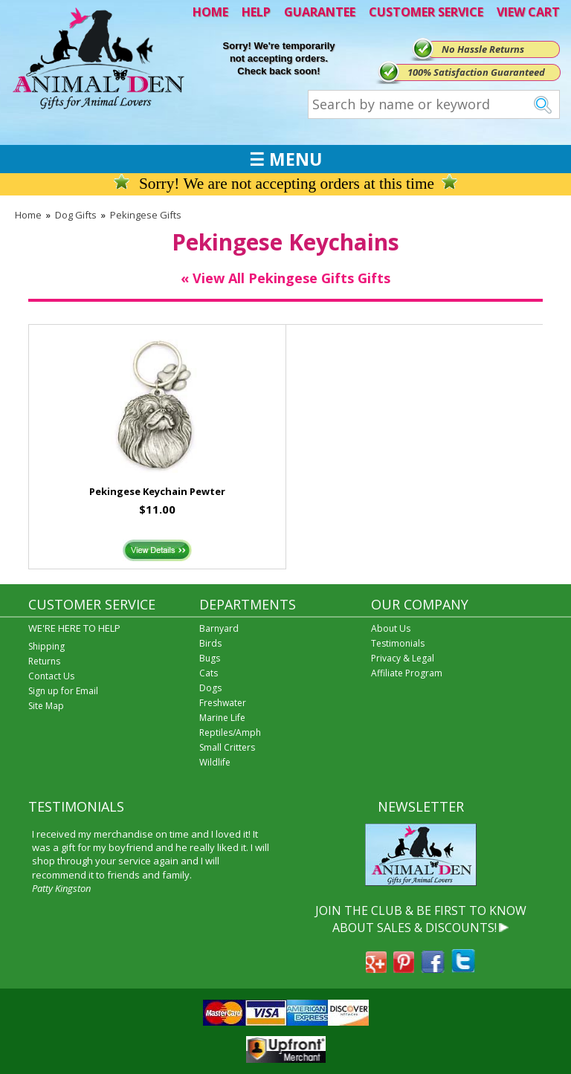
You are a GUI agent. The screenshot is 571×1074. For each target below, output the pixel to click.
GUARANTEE (319, 12)
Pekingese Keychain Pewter (157, 491)
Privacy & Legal (402, 658)
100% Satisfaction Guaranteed (476, 72)
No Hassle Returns (483, 49)
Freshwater (222, 702)
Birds (210, 643)
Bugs (209, 658)
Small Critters (227, 747)
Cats (208, 673)
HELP (256, 12)
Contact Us (51, 676)
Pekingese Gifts (145, 214)
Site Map (46, 705)
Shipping (46, 646)
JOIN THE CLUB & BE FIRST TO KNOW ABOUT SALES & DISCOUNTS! (420, 918)
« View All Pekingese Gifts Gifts (285, 278)
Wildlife (214, 762)
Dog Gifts (76, 214)
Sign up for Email (63, 691)
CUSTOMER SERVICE (426, 12)
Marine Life (222, 717)
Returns (44, 661)
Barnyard (219, 628)
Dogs (210, 688)
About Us (390, 628)
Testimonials (398, 643)
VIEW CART (528, 12)
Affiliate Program (406, 673)
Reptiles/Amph (230, 732)
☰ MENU (285, 159)
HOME (210, 12)
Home (28, 214)
